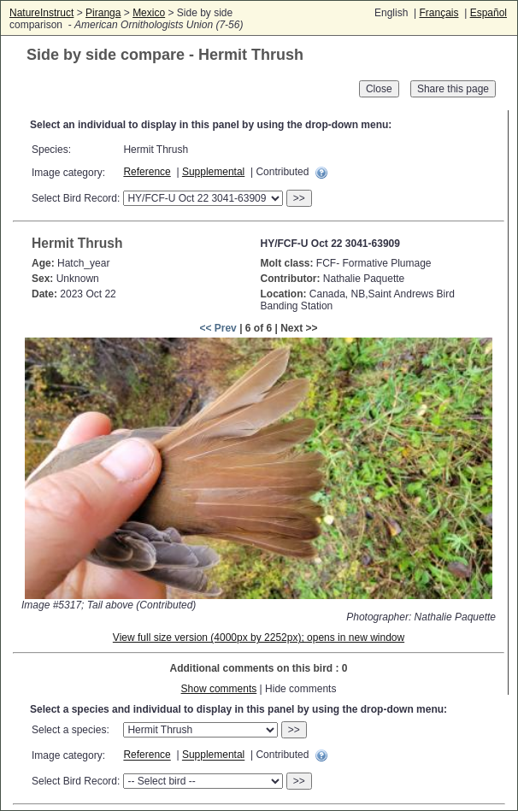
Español (488, 13)
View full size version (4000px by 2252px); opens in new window (258, 638)
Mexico (148, 13)
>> (299, 198)
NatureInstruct (41, 13)
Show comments (219, 689)
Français (438, 13)
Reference (146, 172)
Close (379, 89)
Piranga (103, 13)
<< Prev (217, 328)
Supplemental (213, 172)
